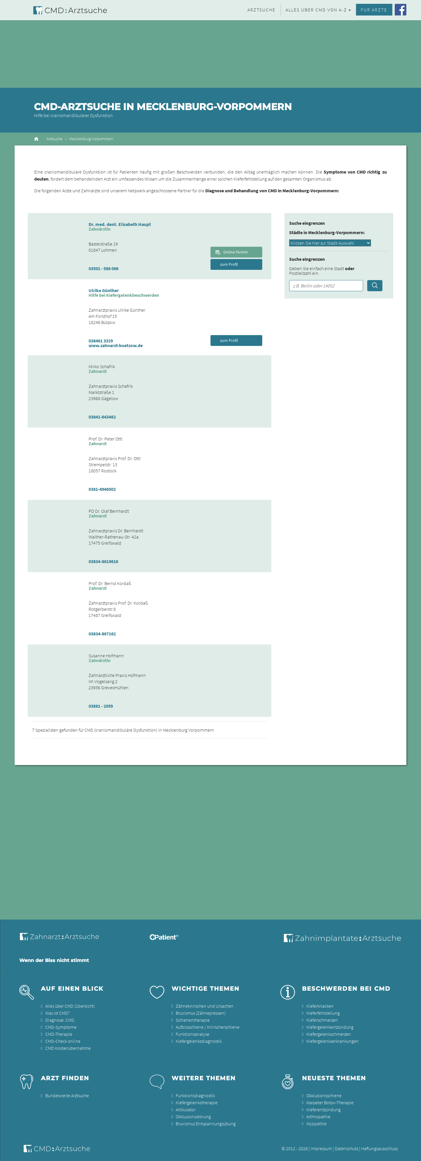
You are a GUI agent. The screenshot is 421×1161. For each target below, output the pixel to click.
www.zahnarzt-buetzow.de (116, 345)
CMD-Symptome (61, 1027)
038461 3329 (101, 340)
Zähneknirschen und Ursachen (205, 1006)
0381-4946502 (102, 489)
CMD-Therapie (58, 1034)
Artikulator (186, 1109)
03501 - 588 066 (103, 268)
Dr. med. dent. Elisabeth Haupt (120, 224)
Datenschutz (346, 1148)
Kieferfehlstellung (323, 1013)
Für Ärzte (374, 10)
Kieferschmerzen (322, 1020)
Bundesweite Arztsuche (67, 1095)
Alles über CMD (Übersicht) (70, 1006)
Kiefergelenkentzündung (329, 1027)
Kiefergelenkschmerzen (328, 1034)
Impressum (321, 1148)
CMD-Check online (62, 1041)
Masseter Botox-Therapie (329, 1102)
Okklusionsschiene (323, 1095)
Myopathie (316, 1123)
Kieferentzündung (323, 1109)
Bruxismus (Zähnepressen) (200, 1013)
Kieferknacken (320, 1006)
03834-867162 (102, 633)
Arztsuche (261, 10)
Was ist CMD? (57, 1013)
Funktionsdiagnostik (195, 1095)
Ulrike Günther (104, 290)
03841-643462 (102, 416)
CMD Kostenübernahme (68, 1048)
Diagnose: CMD (59, 1020)
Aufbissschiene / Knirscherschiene (207, 1027)
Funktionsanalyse (192, 1034)
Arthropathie (318, 1116)
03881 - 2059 (101, 706)
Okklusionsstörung (193, 1116)
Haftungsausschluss (379, 1148)
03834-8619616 (103, 561)
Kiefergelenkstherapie (197, 1102)
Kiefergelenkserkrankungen (332, 1041)
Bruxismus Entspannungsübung (206, 1123)
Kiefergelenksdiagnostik (199, 1041)
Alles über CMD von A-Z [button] (316, 10)
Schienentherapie (193, 1020)
